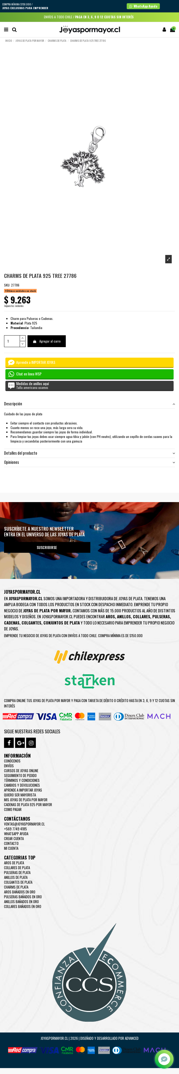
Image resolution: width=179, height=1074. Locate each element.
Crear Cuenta (14, 838)
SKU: (7, 285)
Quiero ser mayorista (20, 794)
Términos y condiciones (22, 780)
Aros (110, 616)
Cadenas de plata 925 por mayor (28, 804)
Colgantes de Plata (18, 882)
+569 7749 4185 (15, 828)
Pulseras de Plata (17, 872)
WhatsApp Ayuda (16, 833)
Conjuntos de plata (61, 623)
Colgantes (31, 623)
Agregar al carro (46, 341)
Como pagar (13, 809)
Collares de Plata (17, 867)
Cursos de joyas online (21, 770)
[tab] (89, 404)
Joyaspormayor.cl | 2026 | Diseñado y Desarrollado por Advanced (90, 1038)
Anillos (124, 616)
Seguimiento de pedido (20, 775)
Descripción (89, 404)
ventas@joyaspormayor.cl (24, 824)
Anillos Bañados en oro (21, 901)
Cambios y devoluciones (22, 785)
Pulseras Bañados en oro (23, 896)
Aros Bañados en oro (19, 892)
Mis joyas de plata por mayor (25, 799)
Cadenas (11, 623)
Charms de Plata (16, 887)
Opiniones (89, 462)
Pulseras (161, 616)
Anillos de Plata (15, 877)
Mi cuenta (11, 848)
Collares (141, 616)
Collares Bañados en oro (22, 906)
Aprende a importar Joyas (23, 790)
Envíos (9, 765)
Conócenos (12, 761)
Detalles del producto (89, 453)
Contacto (11, 843)
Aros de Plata (14, 862)
